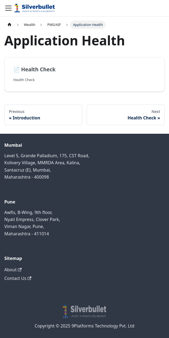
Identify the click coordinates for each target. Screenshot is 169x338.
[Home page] (9, 25)
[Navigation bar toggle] (8, 8)
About (13, 270)
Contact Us (17, 278)
